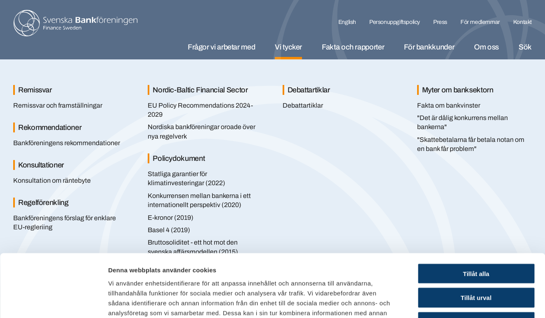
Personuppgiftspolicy (394, 22)
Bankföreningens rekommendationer (66, 142)
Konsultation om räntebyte (52, 180)
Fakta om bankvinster (448, 105)
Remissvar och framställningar (57, 105)
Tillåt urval (476, 241)
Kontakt (522, 22)
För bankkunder (429, 47)
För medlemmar (480, 22)
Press (440, 22)
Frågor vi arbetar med (221, 47)
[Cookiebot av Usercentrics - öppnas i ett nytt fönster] (53, 302)
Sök (525, 47)
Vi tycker (288, 47)
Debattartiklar (303, 105)
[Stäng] (516, 77)
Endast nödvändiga (476, 265)
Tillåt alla (476, 216)
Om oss (486, 47)
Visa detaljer (448, 301)
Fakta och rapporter (353, 47)
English (347, 22)
